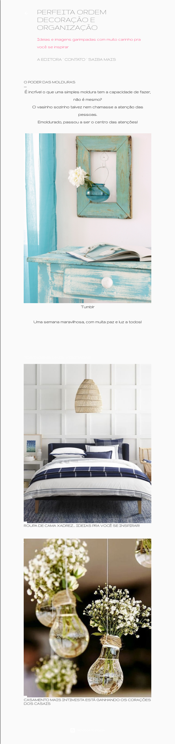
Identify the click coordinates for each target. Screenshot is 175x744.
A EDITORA (49, 59)
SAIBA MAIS (102, 59)
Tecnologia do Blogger (87, 730)
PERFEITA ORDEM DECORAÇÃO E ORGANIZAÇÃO (72, 19)
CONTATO (74, 59)
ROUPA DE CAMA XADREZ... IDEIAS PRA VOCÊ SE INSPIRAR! (82, 526)
